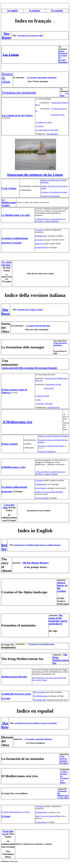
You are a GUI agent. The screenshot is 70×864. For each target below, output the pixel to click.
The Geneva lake (39, 700)
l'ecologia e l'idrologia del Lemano (51, 446)
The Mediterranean (40, 696)
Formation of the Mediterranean (41, 644)
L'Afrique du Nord (42, 219)
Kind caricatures (39, 692)
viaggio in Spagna (51, 474)
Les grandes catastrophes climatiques (42, 78)
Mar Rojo (4, 725)
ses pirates (39, 126)
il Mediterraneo (40, 484)
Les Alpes (64, 94)
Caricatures (39, 230)
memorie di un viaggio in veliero (30, 310)
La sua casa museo (42, 498)
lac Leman (39, 240)
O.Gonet (5, 698)
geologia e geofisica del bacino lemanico (53, 436)
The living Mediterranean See (61, 658)
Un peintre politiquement (14, 238)
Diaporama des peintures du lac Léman (35, 174)
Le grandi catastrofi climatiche (38, 326)
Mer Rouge (6, 35)
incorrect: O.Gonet (11, 242)
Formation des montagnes (19, 92)
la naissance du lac (58, 115)
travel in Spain (41, 680)
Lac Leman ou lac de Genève (17, 115)
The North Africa (38, 678)
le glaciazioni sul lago (53, 384)
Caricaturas (39, 806)
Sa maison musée (41, 247)
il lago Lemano (40, 488)
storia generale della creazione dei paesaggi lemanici (29, 367)
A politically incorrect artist (16, 693)
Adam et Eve (40, 244)
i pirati (38, 400)
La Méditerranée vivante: (8, 202)
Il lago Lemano (9, 443)
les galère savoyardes (44, 122)
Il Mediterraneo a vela (13, 467)
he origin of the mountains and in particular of (58, 619)
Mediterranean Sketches (14, 676)
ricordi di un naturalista (47, 451)
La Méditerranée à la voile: (15, 215)
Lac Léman (11, 54)
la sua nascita (49, 388)
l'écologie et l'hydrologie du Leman (54, 192)
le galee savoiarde (42, 396)
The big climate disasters (35, 562)
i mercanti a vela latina (44, 404)
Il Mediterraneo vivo (17, 422)
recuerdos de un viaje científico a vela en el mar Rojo (36, 723)
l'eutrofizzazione (53, 407)
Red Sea (4, 547)
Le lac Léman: (9, 188)
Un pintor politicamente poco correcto (15, 812)
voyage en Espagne (51, 221)
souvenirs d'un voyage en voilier (30, 36)
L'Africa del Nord (42, 472)
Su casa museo (40, 822)
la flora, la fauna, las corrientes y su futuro (64, 777)
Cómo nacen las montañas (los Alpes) (64, 760)
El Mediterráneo (41, 812)
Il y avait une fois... (7, 263)
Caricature (39, 480)
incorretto (6, 491)
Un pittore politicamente (14, 487)
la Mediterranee (41, 236)
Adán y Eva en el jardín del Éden (47, 816)
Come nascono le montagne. (60, 344)
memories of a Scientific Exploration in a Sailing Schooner (37, 545)
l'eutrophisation (52, 134)
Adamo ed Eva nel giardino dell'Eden (49, 492)
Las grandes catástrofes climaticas (38, 739)
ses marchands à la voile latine (47, 130)
